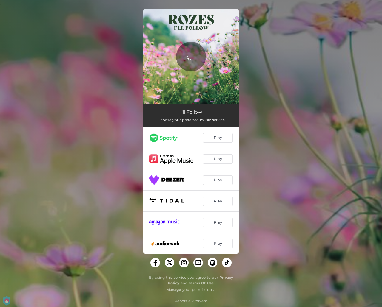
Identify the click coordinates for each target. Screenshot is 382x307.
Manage (174, 289)
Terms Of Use (201, 283)
